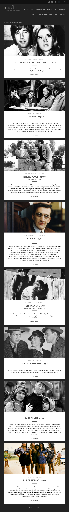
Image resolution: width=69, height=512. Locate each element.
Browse (61, 6)
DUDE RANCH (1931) (34, 420)
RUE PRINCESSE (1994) (34, 482)
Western (41, 417)
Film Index (43, 9)
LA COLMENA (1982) (34, 116)
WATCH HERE (34, 74)
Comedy (41, 173)
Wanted (51, 9)
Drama (41, 113)
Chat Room (34, 9)
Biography (41, 236)
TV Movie (41, 55)
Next (38, 509)
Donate (57, 9)
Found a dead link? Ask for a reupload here (43, 6)
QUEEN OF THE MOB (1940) (34, 365)
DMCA (63, 9)
